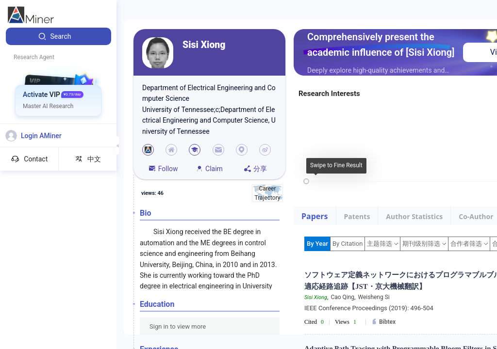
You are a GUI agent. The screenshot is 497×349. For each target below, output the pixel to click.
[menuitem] (58, 36)
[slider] (306, 181)
